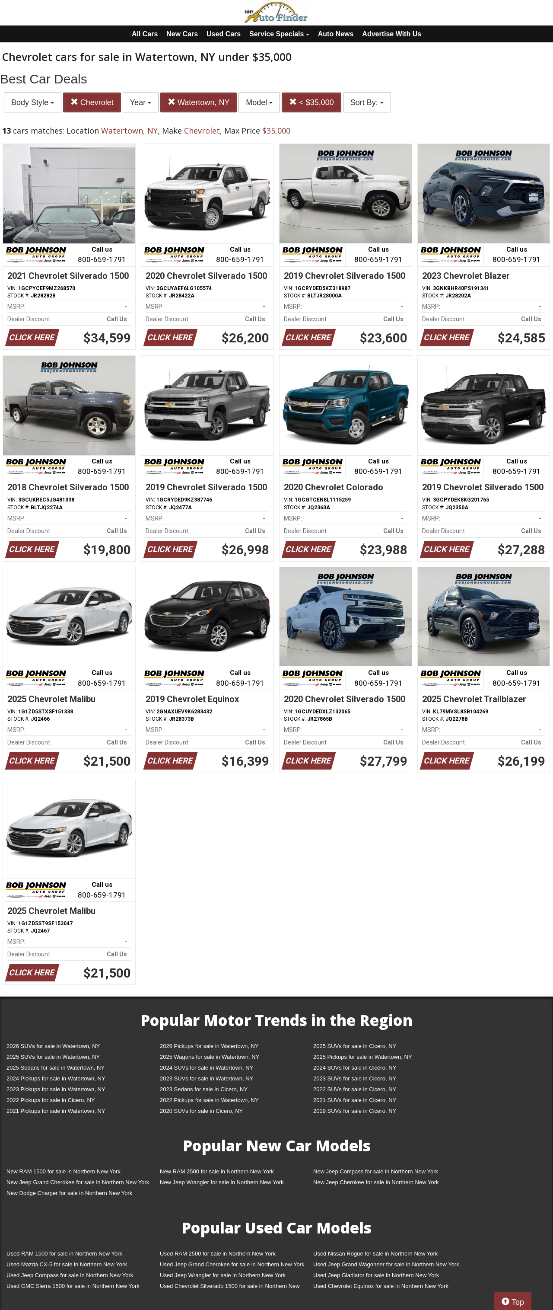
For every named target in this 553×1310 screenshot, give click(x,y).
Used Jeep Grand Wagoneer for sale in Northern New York (386, 1264)
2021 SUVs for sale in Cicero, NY (354, 1100)
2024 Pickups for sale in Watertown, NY (55, 1078)
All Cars (145, 34)
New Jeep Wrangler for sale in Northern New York (222, 1182)
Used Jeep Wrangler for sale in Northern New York (223, 1275)
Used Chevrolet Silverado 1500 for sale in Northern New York (230, 1288)
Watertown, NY (198, 102)
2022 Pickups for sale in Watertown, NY (209, 1100)
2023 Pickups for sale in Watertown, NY (55, 1089)
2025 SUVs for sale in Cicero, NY (354, 1046)
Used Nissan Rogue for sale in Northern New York (375, 1253)
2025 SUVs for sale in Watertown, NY (53, 1057)
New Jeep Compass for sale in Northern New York (375, 1171)
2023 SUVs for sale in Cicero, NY (354, 1078)
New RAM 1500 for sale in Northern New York (63, 1171)
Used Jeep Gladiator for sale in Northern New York (376, 1275)
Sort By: (367, 102)
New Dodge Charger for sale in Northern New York (69, 1193)
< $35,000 (311, 102)
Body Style (32, 102)
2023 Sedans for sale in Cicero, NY (204, 1089)
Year (140, 102)
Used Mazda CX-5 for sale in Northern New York (66, 1264)
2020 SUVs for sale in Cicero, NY (201, 1111)
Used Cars (224, 34)
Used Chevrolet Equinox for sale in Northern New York (380, 1286)
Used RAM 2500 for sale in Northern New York (218, 1253)
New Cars (182, 34)
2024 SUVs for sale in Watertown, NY (206, 1067)
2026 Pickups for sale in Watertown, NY (209, 1046)
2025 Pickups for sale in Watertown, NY (362, 1057)
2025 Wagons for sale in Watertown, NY (209, 1057)
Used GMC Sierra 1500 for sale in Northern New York (73, 1286)
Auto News (336, 34)
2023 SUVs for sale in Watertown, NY (206, 1078)
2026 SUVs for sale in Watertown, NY (53, 1046)
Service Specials (279, 34)
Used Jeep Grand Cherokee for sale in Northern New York (232, 1264)
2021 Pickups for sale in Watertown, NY (55, 1111)
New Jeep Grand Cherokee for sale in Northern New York (77, 1182)
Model (259, 102)
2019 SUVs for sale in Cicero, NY (354, 1111)
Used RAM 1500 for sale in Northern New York (64, 1253)
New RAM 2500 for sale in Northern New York (217, 1171)
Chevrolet (92, 102)
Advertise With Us (391, 34)
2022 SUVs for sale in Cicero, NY (354, 1089)
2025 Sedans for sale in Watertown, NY (55, 1067)
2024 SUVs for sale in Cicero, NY (354, 1067)
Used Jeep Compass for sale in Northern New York (69, 1275)
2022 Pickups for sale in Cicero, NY (50, 1100)
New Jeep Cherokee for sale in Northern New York (376, 1182)
